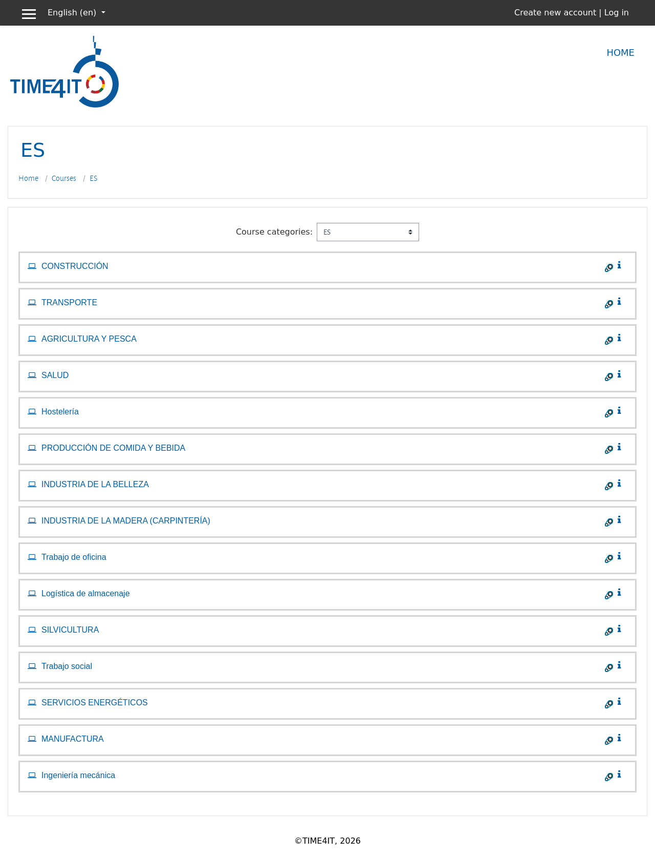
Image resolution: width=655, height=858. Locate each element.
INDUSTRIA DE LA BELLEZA (95, 484)
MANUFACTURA (72, 739)
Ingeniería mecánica (78, 775)
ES (93, 178)
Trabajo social (66, 666)
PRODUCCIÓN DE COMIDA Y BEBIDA (113, 448)
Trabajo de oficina (73, 557)
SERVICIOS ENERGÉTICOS (94, 702)
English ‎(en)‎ (73, 12)
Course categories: (274, 232)
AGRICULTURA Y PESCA (89, 338)
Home (620, 52)
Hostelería (60, 411)
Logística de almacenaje (85, 593)
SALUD (55, 375)
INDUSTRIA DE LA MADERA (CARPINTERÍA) (125, 520)
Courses (64, 178)
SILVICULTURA (70, 629)
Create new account (555, 12)
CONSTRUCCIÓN (74, 266)
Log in (616, 12)
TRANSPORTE (69, 302)
